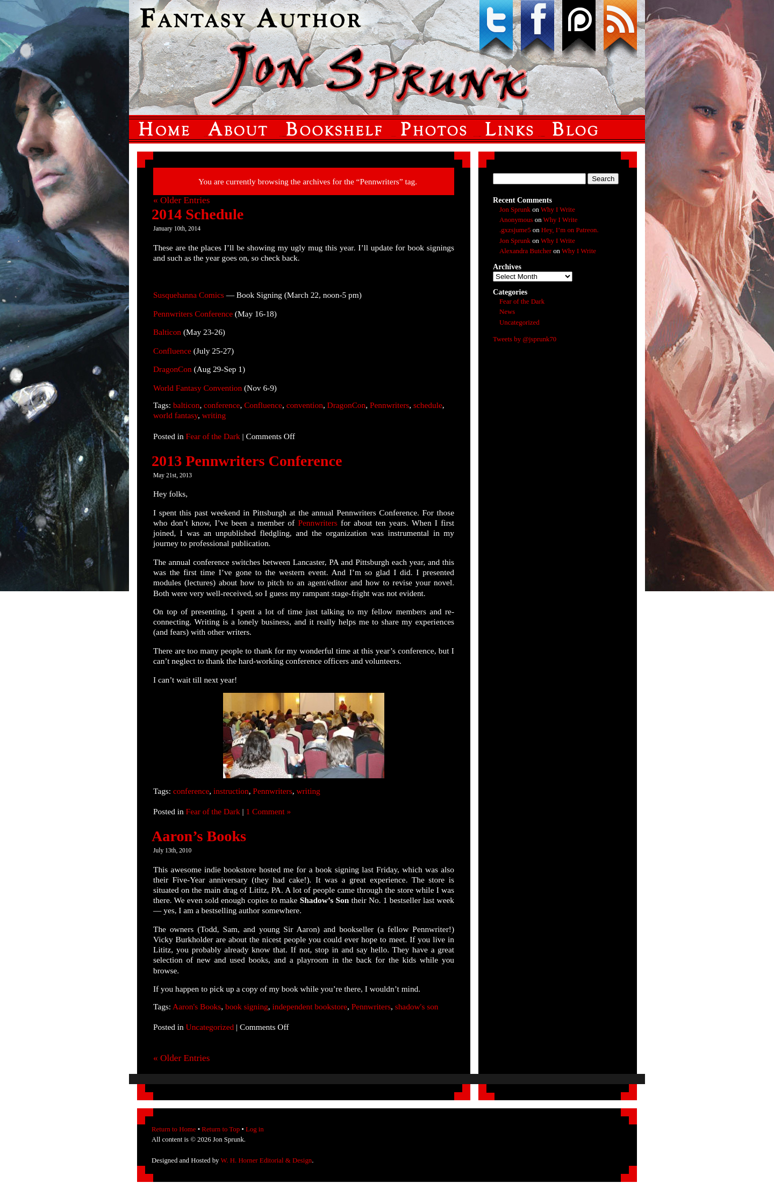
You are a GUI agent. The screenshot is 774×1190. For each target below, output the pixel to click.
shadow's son (417, 1006)
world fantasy (175, 415)
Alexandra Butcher (525, 251)
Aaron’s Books (199, 836)
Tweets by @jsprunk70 (524, 339)
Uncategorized (210, 1026)
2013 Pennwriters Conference (247, 461)
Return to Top (221, 1129)
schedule (427, 405)
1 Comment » (268, 811)
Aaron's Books (197, 1006)
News (507, 312)
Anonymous (516, 220)
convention (304, 405)
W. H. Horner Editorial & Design (266, 1160)
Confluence (173, 350)
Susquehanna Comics (189, 294)
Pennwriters (389, 405)
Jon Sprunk (515, 209)
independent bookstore (309, 1006)
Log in (255, 1129)
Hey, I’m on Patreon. (570, 230)
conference (222, 405)
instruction (231, 790)
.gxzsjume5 (515, 230)
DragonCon (173, 369)
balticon (186, 405)
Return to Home (174, 1129)
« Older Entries (181, 200)
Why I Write (558, 209)
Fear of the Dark (213, 436)
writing (214, 415)
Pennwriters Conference (194, 313)
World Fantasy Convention (198, 387)
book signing (246, 1006)
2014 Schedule (197, 214)
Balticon (168, 331)
